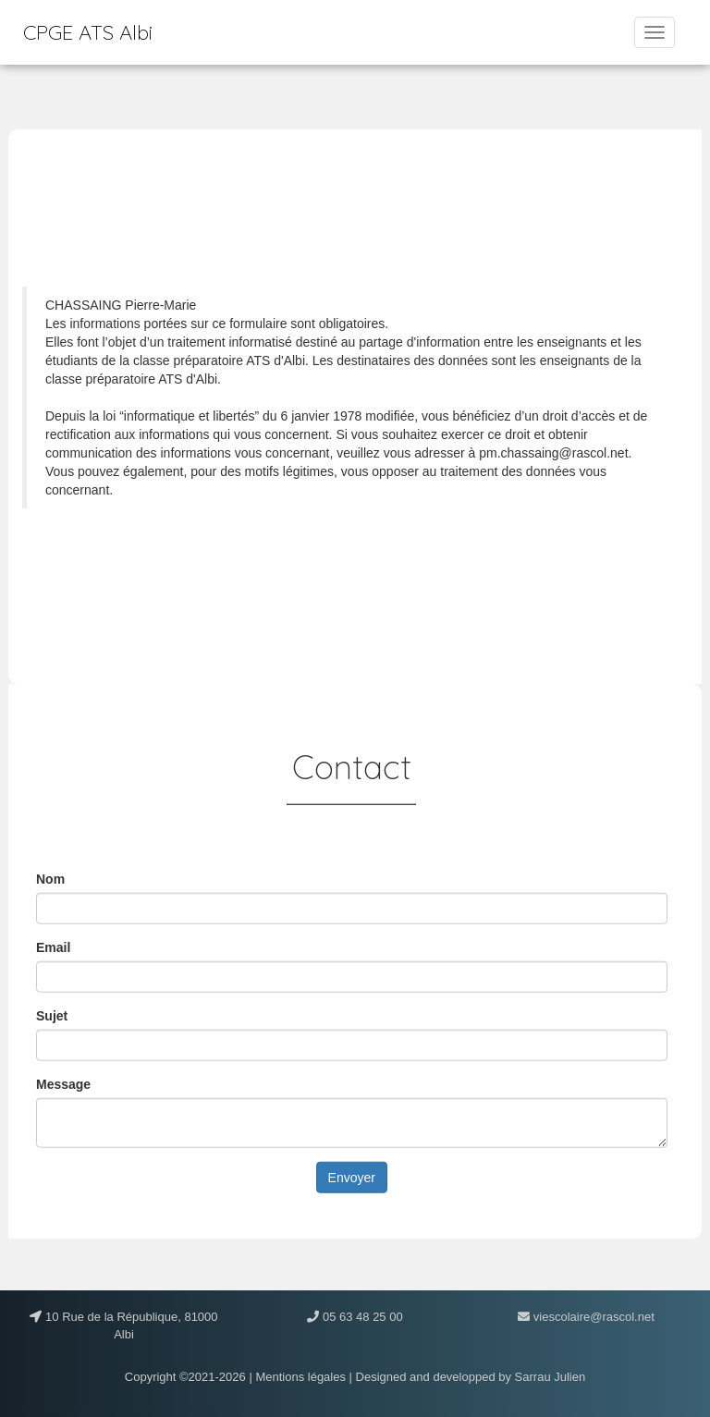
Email (53, 946)
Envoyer (351, 1176)
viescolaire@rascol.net (592, 1317)
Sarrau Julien (550, 1377)
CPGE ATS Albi (88, 32)
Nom (50, 878)
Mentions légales (300, 1377)
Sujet (51, 1015)
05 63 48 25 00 (360, 1317)
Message (63, 1083)
